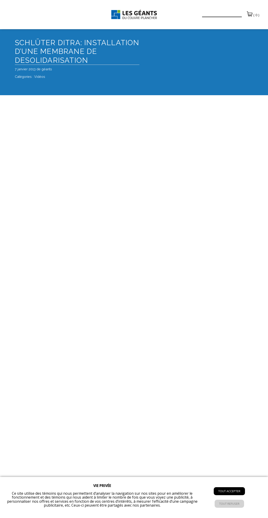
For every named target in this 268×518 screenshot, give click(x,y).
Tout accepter (229, 491)
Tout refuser (229, 504)
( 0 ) (253, 14)
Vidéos (39, 77)
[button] (195, 12)
